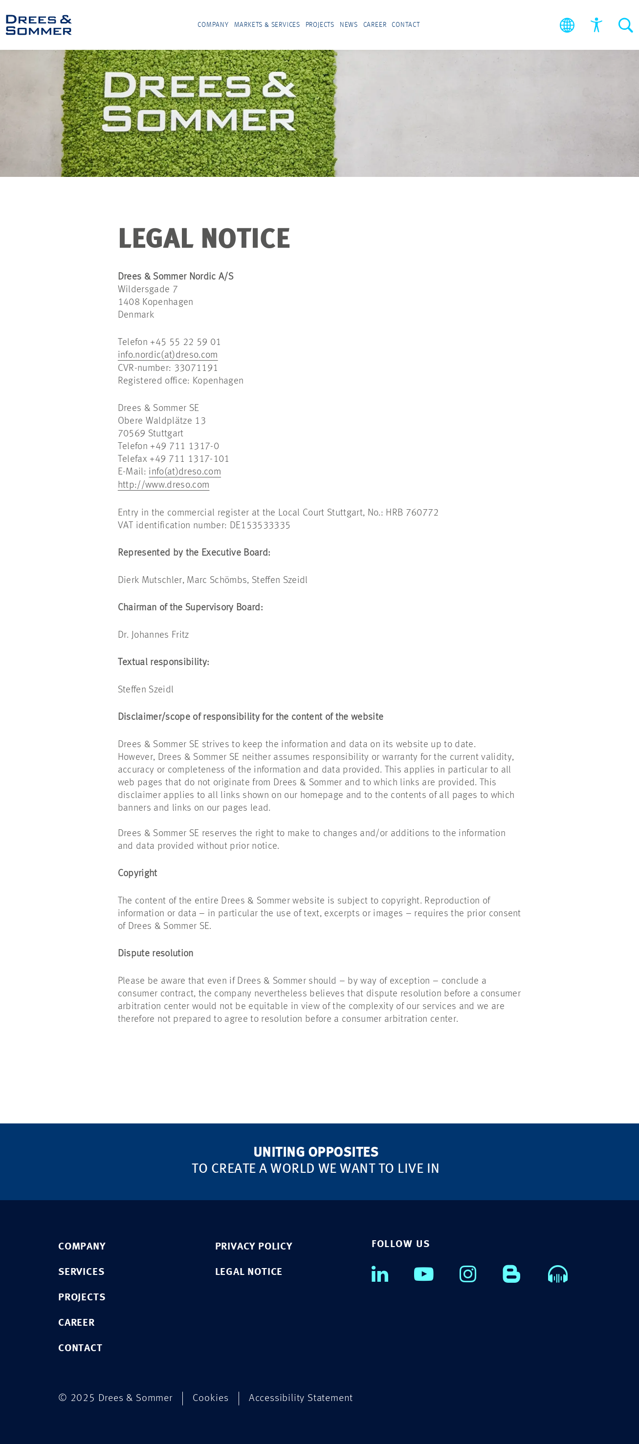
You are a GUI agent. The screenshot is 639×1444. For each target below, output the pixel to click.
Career (374, 25)
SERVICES (81, 1271)
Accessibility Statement (301, 1397)
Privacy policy (253, 1245)
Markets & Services (268, 25)
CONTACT (80, 1347)
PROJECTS (81, 1296)
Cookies (211, 1397)
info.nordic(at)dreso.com (168, 355)
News (348, 25)
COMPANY (82, 1245)
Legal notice (249, 1271)
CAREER (76, 1321)
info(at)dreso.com (185, 471)
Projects (320, 25)
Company (214, 25)
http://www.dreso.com (164, 484)
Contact (405, 25)
